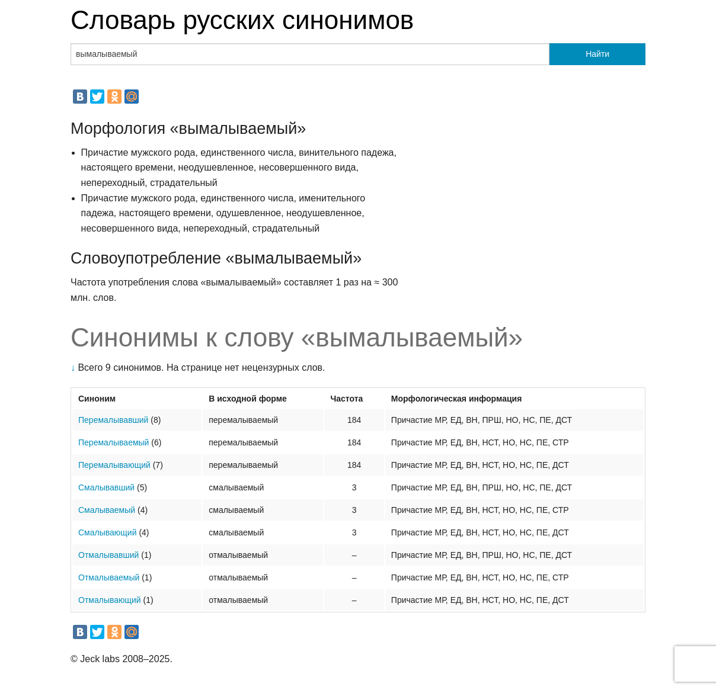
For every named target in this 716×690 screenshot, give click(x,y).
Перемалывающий (114, 465)
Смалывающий (107, 532)
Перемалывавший (113, 420)
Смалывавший (106, 487)
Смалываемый (106, 510)
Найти (597, 54)
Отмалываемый (108, 577)
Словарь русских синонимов (242, 19)
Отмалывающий (109, 600)
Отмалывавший (108, 555)
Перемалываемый (113, 442)
